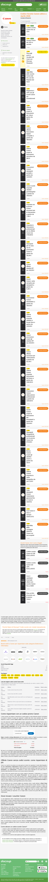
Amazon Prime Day (29, 869)
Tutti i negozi (3, 871)
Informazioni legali (17, 872)
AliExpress (3, 675)
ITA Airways (10, 677)
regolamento (3, 62)
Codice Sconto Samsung (7, 840)
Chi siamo (3, 866)
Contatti (14, 868)
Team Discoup (16, 875)
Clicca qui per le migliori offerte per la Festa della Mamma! (24, 0)
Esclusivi (10, 8)
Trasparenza (15, 874)
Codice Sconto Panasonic (7, 841)
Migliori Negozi (22, 9)
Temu (12, 675)
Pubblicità (3, 868)
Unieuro (23, 675)
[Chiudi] (47, 0)
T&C (14, 871)
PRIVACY (33, 879)
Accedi (43, 4)
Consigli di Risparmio (26, 18)
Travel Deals (28, 868)
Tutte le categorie (4, 872)
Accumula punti (42, 51)
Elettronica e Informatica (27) (6, 53)
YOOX (41, 675)
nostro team (35, 629)
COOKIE (36, 879)
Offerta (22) (4, 44)
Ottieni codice (43, 26)
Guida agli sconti (4, 874)
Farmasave (28, 675)
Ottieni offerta (42, 70)
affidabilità (9, 633)
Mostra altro (24, 647)
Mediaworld (17, 675)
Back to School (28, 871)
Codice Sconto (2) (5, 43)
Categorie (30, 9)
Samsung (16, 677)
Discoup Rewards (3, 9)
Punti (13, 23)
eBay (33, 675)
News (2, 869)
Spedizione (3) (4, 46)
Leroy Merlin (4, 677)
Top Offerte (16, 9)
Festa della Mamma (38, 9)
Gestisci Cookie (41, 879)
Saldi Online (45, 9)
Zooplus (37, 675)
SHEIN (9, 675)
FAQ (14, 869)
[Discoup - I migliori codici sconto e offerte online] (6, 4)
